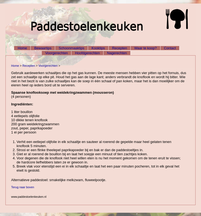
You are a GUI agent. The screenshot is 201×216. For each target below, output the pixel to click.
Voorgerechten (56, 53)
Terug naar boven (22, 187)
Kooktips (98, 48)
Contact (170, 48)
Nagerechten (117, 53)
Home (22, 48)
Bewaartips (42, 48)
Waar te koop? (145, 48)
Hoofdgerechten (87, 53)
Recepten (119, 48)
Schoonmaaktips (71, 48)
